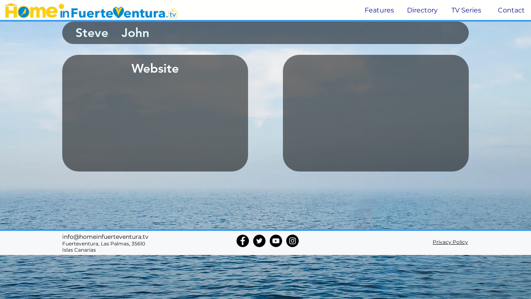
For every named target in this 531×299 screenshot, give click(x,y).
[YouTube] (276, 241)
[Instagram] (292, 241)
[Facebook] (242, 241)
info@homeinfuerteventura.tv (105, 236)
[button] (378, 10)
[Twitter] (259, 241)
